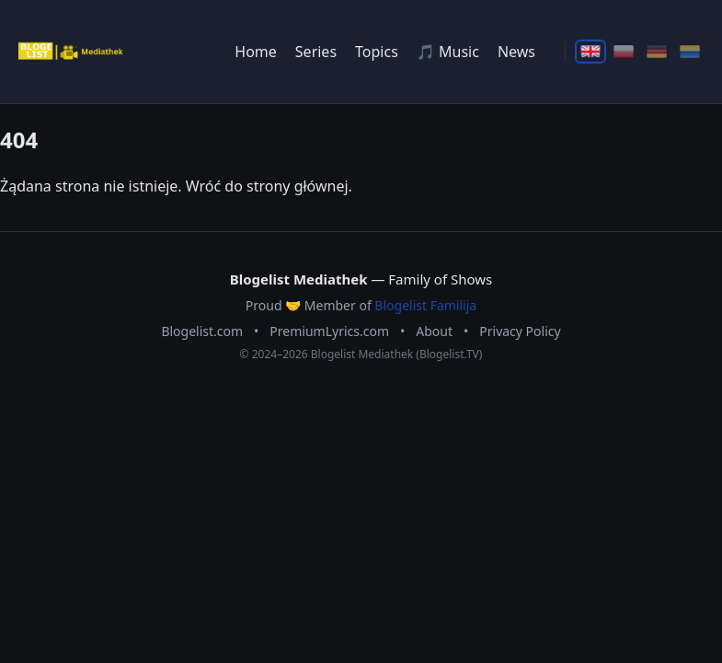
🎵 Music (448, 51)
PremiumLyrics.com (329, 331)
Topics (376, 51)
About (434, 331)
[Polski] (623, 51)
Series (316, 51)
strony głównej (297, 186)
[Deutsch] (656, 51)
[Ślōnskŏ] (690, 51)
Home (256, 51)
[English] (590, 51)
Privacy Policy (519, 331)
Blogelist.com (202, 331)
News (516, 51)
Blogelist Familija (425, 305)
